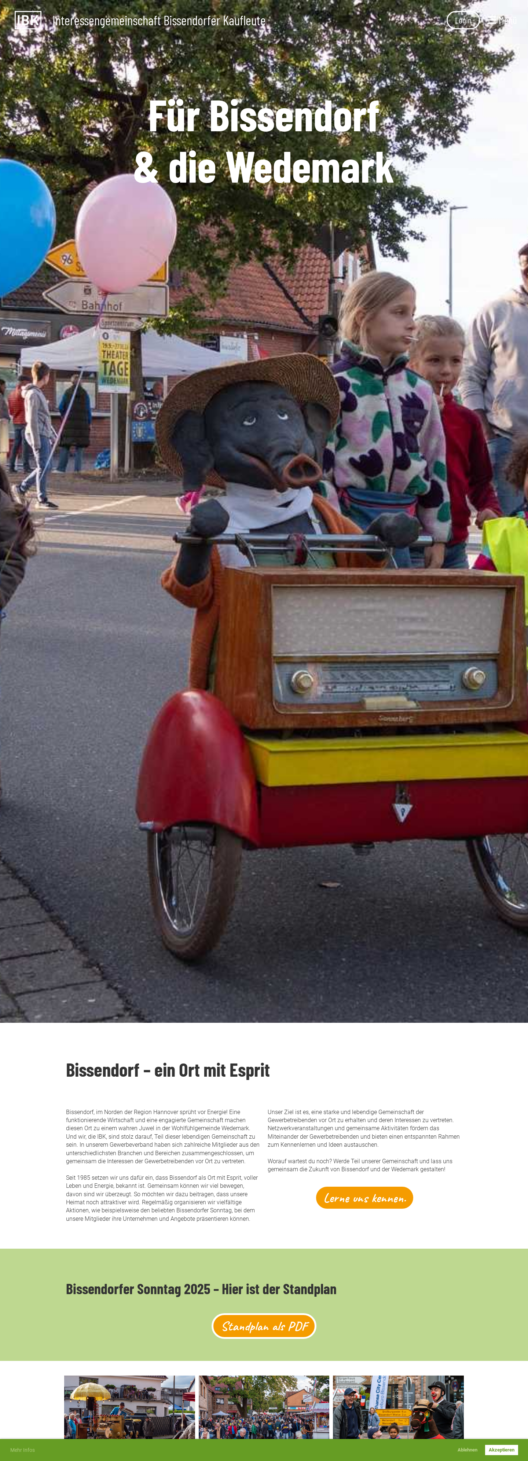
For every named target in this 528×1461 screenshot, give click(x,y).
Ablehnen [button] (467, 1450)
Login (463, 20)
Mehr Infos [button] (22, 1450)
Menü (502, 20)
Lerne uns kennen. (364, 1197)
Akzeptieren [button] (501, 1450)
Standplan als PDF (264, 1326)
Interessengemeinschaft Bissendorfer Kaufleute (159, 20)
